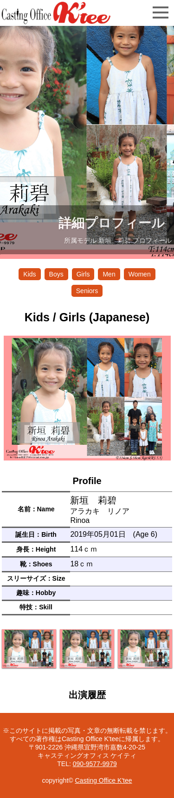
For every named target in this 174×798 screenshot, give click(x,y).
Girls (83, 274)
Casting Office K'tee (103, 780)
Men (109, 274)
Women (140, 274)
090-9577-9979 (95, 763)
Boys (56, 274)
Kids (29, 274)
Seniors (87, 291)
